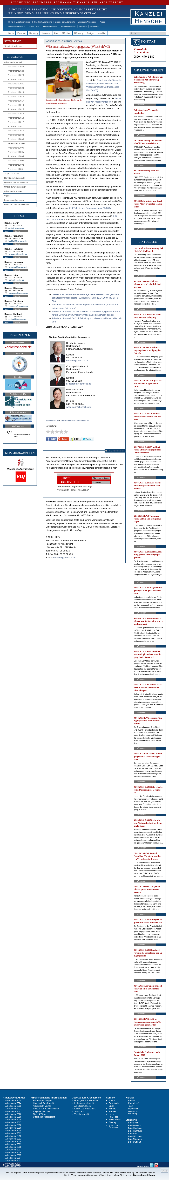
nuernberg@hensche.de (18, 306)
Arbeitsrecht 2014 (16, 113)
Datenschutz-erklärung (134, 1112)
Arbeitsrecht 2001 (16, 169)
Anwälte (101, 33)
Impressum (133, 1109)
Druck (111, 1106)
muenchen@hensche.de (18, 293)
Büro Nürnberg (135, 1139)
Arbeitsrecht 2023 (16, 75)
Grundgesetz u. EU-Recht (86, 1100)
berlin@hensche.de (16, 228)
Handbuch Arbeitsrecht (43, 22)
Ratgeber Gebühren (68, 26)
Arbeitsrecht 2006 (16, 148)
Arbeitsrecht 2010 (16, 131)
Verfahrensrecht (81, 1114)
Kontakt (112, 1111)
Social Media (115, 1119)
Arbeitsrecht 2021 (16, 84)
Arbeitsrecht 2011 (16, 126)
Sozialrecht (79, 1111)
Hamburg (33, 33)
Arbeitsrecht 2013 (16, 118)
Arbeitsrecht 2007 (16, 143)
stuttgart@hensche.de (17, 319)
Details (17, 231)
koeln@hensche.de (16, 280)
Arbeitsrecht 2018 (16, 96)
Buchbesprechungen (42, 1100)
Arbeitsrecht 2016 (16, 105)
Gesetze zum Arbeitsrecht (65, 22)
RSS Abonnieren (114, 450)
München (66, 33)
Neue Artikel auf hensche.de (46, 1109)
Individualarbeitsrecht (84, 1103)
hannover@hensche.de (18, 267)
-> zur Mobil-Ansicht (14, 57)
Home (10, 22)
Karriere (112, 1109)
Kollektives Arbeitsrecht (85, 1109)
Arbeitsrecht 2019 (16, 92)
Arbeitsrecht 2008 (16, 139)
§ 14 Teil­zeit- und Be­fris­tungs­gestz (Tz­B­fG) (90, 208)
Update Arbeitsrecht (13, 46)
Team (130, 1106)
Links (111, 1114)
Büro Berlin (133, 1123)
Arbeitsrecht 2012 (16, 122)
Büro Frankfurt (134, 1125)
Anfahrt (7, 231)
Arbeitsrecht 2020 (16, 88)
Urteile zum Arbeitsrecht (87, 22)
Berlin (11, 33)
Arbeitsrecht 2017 (16, 101)
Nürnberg (78, 33)
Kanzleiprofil (94, 26)
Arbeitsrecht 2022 (16, 79)
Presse (102, 22)
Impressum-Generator (16, 26)
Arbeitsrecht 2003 (16, 160)
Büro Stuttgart (134, 1142)
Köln (56, 33)
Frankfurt (21, 33)
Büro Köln (132, 1133)
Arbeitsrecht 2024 (16, 71)
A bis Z (112, 1100)
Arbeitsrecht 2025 (16, 66)
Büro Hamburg (134, 1128)
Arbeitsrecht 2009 (16, 135)
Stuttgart (90, 33)
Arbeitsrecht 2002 (16, 165)
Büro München (134, 1136)
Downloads (114, 1103)
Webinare (83, 26)
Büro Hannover (135, 1131)
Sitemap (112, 1122)
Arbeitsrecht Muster (50, 26)
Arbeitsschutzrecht (82, 1106)
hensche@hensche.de (77, 360)
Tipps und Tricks (11, 173)
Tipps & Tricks (34, 26)
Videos (7, 196)
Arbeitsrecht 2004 (16, 156)
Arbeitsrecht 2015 (16, 109)
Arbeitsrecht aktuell (23, 22)
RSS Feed (113, 1117)
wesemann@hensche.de (78, 407)
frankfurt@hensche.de (17, 241)
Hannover (46, 33)
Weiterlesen (141, 105)
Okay (164, 1170)
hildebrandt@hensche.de (78, 383)
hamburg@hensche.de (17, 254)
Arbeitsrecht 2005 (16, 152)
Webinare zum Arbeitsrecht (16, 205)
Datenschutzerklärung (144, 1175)
